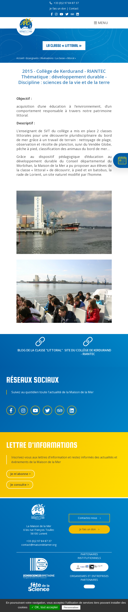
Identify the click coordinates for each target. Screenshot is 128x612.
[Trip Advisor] (72, 14)
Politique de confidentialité (97, 607)
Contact (73, 8)
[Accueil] (25, 26)
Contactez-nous (89, 518)
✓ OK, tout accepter (44, 607)
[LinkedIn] (77, 14)
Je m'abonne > (20, 474)
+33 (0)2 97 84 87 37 (64, 3)
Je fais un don (58, 8)
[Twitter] (66, 14)
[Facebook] (52, 14)
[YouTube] (61, 14)
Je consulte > (19, 485)
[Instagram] (56, 14)
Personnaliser (71, 607)
